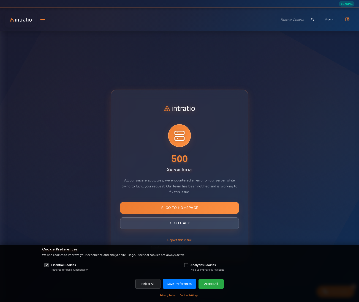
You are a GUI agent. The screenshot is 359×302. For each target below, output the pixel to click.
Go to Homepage (179, 208)
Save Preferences (179, 284)
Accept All (211, 284)
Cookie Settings (189, 295)
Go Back (179, 223)
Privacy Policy (167, 295)
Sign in (330, 19)
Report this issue (179, 240)
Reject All (148, 284)
